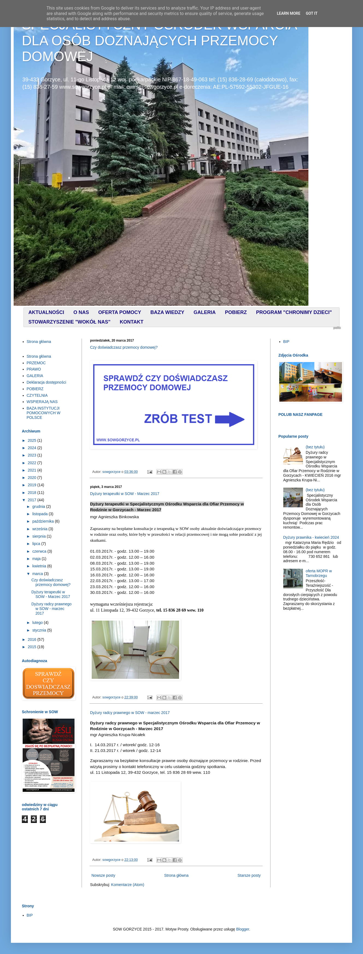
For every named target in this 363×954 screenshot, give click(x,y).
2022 (32, 463)
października (43, 521)
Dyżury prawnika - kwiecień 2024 (311, 537)
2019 (32, 485)
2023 (32, 455)
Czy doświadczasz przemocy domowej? (123, 347)
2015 (32, 647)
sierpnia (39, 536)
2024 (32, 448)
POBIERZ (35, 389)
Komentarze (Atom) (127, 884)
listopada (40, 514)
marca (38, 573)
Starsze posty (249, 875)
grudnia (39, 506)
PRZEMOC (36, 363)
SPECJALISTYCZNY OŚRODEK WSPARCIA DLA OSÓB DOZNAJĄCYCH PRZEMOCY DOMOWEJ (159, 40)
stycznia (39, 630)
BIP (286, 341)
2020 (32, 477)
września (40, 529)
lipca (36, 543)
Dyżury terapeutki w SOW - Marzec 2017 (124, 493)
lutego (38, 622)
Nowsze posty (103, 875)
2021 (32, 470)
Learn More (288, 13)
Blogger (242, 929)
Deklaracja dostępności (46, 382)
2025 (32, 440)
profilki (337, 328)
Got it (311, 13)
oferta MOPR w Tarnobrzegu (319, 573)
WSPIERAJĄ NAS (42, 401)
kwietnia (39, 566)
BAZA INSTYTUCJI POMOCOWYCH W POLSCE (44, 413)
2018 (32, 492)
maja (36, 558)
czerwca (39, 551)
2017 (32, 500)
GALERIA (35, 376)
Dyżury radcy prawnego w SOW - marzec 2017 (130, 712)
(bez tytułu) (315, 447)
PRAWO (34, 369)
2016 (32, 639)
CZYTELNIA (37, 395)
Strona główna (176, 875)
